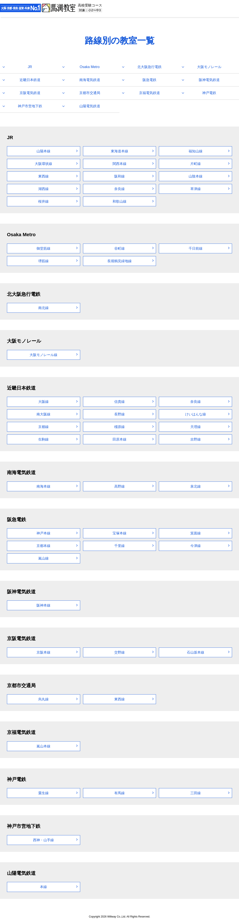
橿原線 (119, 427)
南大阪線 (43, 414)
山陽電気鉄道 (89, 106)
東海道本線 (119, 151)
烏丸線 (43, 699)
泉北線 (195, 486)
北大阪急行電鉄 (149, 67)
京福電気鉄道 (149, 93)
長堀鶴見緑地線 (119, 261)
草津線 (195, 189)
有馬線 (119, 793)
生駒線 (43, 439)
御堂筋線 (43, 248)
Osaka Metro (90, 67)
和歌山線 (119, 201)
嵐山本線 (43, 746)
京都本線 (43, 546)
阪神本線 (43, 605)
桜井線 (43, 201)
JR (30, 67)
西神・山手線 (43, 840)
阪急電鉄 (149, 80)
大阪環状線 (43, 164)
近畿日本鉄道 (30, 80)
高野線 (119, 486)
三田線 (195, 793)
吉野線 (195, 439)
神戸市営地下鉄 (30, 106)
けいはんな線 (195, 414)
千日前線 (195, 248)
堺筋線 (43, 261)
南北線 (43, 308)
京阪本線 (43, 652)
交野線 (119, 652)
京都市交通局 (89, 93)
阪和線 (119, 176)
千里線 (119, 546)
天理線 (195, 427)
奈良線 (119, 189)
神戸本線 (43, 533)
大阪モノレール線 (43, 355)
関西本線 (119, 164)
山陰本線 (195, 176)
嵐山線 (43, 558)
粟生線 (43, 793)
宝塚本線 (119, 533)
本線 (43, 887)
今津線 (195, 546)
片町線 (195, 164)
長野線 (119, 414)
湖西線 (43, 189)
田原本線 (119, 439)
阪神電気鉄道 (209, 80)
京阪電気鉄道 (30, 93)
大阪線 (43, 401)
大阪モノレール (209, 67)
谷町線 (119, 248)
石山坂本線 (195, 652)
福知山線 (195, 151)
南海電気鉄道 (89, 80)
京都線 (43, 427)
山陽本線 (43, 151)
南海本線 (43, 486)
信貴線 (119, 401)
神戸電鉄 (209, 93)
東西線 (43, 176)
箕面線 (195, 533)
